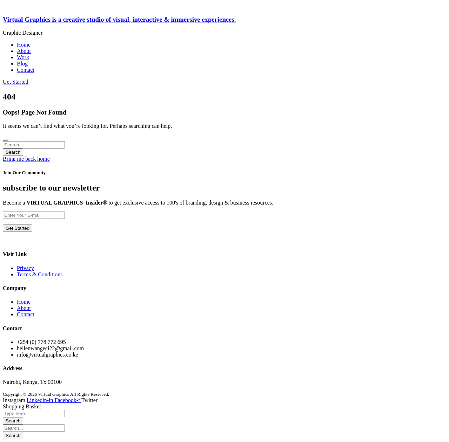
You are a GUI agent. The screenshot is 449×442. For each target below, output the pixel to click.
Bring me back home (26, 159)
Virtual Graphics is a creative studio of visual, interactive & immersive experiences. (119, 19)
